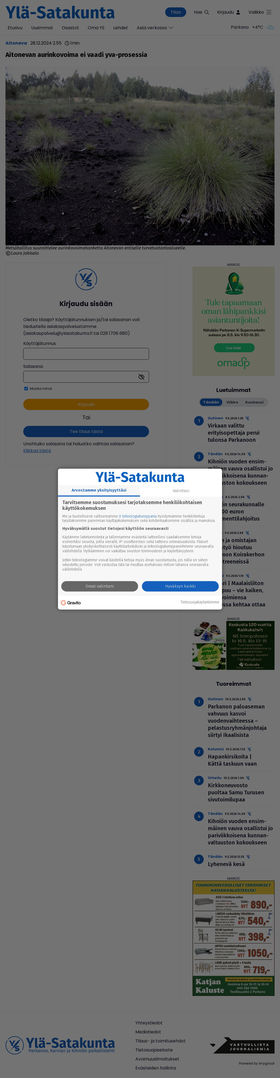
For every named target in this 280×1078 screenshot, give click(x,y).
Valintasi (181, 490)
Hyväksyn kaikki (180, 586)
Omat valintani (100, 586)
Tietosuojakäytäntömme (199, 602)
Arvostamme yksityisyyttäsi (99, 490)
